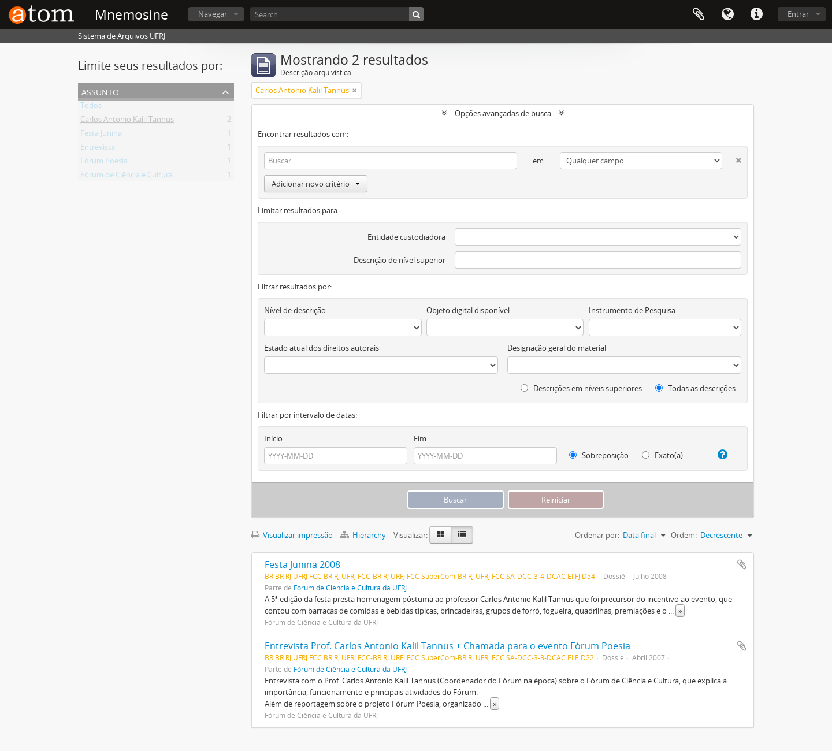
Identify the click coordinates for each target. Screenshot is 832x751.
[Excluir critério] (731, 158)
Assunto (100, 91)
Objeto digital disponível (468, 310)
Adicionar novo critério (316, 184)
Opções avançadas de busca (503, 113)
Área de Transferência (698, 14)
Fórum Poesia (104, 163)
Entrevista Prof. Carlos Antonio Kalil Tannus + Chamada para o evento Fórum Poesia (447, 646)
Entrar (798, 14)
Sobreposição (599, 455)
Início (273, 438)
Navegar (212, 14)
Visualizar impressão (292, 535)
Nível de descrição (295, 310)
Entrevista (97, 149)
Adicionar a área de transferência (742, 564)
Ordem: (684, 535)
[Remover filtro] (354, 90)
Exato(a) (662, 455)
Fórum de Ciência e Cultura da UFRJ (350, 587)
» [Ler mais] (680, 610)
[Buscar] (416, 14)
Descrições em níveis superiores (581, 388)
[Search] (337, 14)
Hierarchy (364, 535)
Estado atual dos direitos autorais (321, 348)
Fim (420, 438)
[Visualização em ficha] (440, 535)
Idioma (727, 14)
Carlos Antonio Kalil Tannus (127, 121)
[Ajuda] (717, 454)
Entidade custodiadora (406, 237)
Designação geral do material (556, 348)
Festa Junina (101, 135)
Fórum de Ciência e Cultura (126, 177)
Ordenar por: (597, 535)
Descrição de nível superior (399, 260)
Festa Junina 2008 (302, 564)
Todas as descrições (695, 388)
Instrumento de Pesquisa (632, 310)
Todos (91, 107)
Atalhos (756, 14)
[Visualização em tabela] (462, 535)
